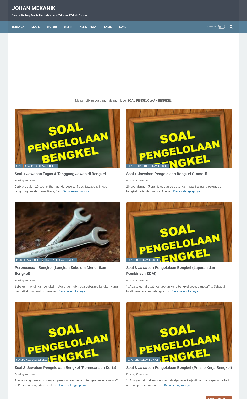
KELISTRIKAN (190, 175)
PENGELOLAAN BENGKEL (28, 227)
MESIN (186, 189)
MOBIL (38, 20)
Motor (54, 20)
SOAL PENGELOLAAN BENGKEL (40, 142)
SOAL (19, 142)
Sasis (110, 20)
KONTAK (110, 384)
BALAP (186, 168)
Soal (125, 20)
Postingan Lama (146, 362)
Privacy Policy (158, 384)
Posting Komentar (25, 162)
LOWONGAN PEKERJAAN (198, 182)
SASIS (185, 216)
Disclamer (125, 384)
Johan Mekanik (36, 4)
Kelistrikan (90, 20)
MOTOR (187, 209)
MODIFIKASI (189, 202)
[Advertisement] (88, 60)
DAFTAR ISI (94, 384)
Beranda (21, 20)
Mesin (71, 20)
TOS (173, 384)
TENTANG (140, 384)
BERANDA (77, 384)
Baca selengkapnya (43, 178)
